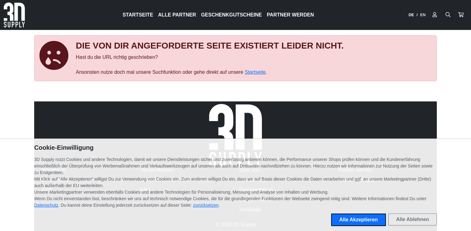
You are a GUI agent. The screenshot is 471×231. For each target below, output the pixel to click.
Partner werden (290, 14)
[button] (460, 15)
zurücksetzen (205, 205)
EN (423, 14)
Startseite (137, 14)
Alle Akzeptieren (358, 219)
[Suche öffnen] (448, 15)
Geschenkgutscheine (231, 14)
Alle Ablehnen (412, 219)
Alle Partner (177, 14)
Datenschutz (46, 205)
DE (411, 14)
